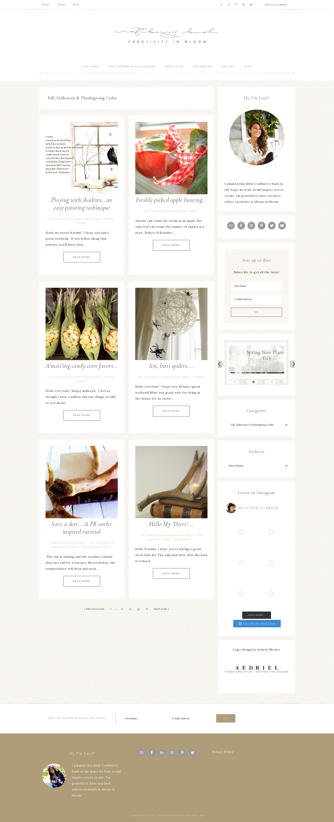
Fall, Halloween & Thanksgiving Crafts (73, 219)
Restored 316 (194, 816)
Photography (183, 539)
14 (130, 609)
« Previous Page (94, 609)
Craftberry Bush (167, 35)
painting (109, 219)
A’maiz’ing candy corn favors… (82, 366)
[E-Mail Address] (256, 299)
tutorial (81, 223)
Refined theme (169, 816)
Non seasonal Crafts (96, 547)
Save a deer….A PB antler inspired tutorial (81, 528)
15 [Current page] (138, 609)
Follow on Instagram (257, 623)
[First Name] (256, 286)
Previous (219, 363)
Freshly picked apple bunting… (171, 200)
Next (293, 363)
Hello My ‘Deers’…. (171, 524)
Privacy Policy (222, 752)
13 (122, 609)
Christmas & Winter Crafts (67, 543)
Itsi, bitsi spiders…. (171, 366)
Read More (82, 257)
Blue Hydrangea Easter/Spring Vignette (259, 352)
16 (147, 609)
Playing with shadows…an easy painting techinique (81, 204)
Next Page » (161, 609)
